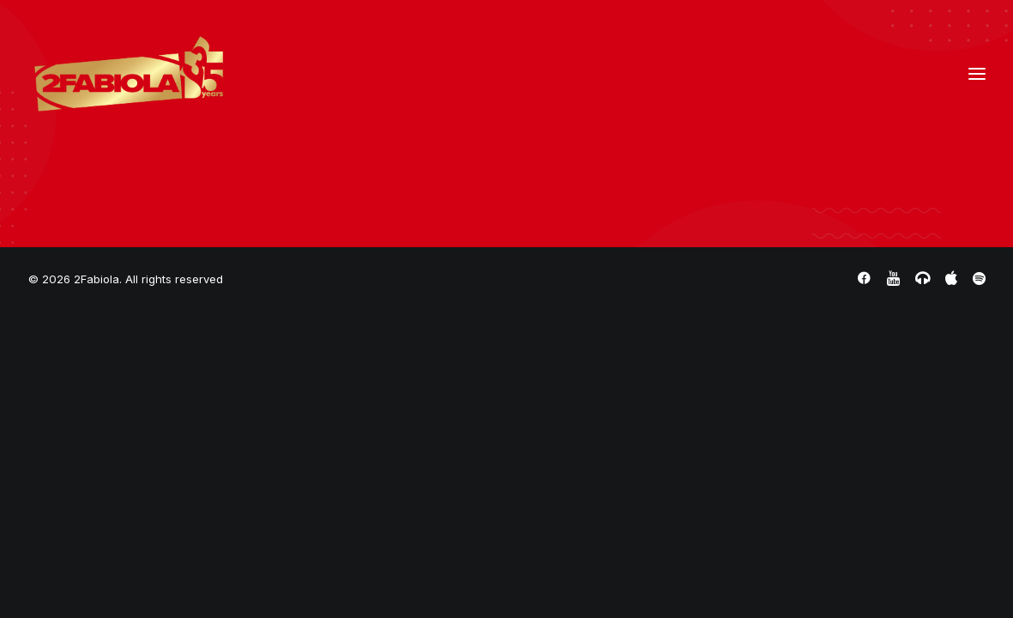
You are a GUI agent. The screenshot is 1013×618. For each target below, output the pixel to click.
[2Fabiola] (129, 74)
